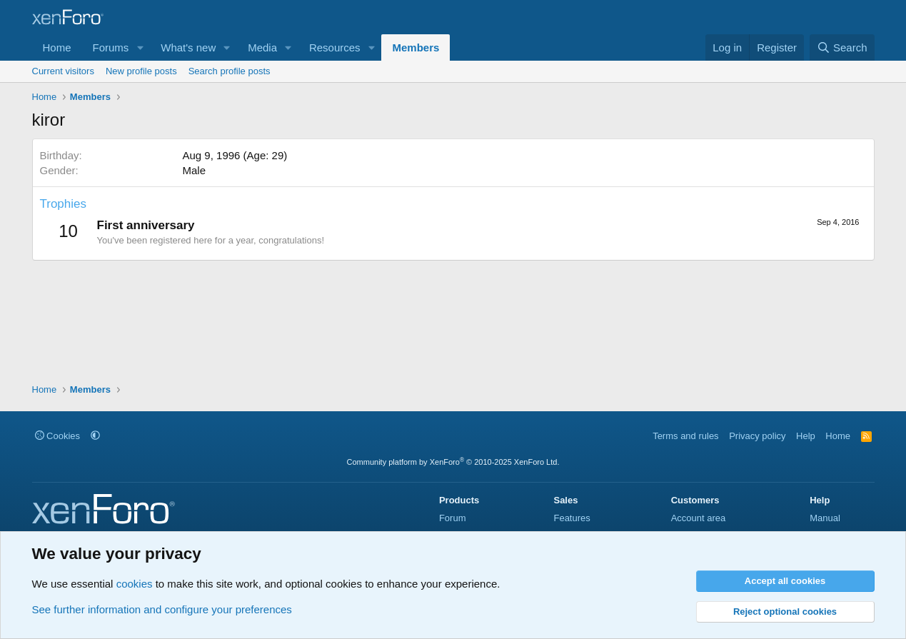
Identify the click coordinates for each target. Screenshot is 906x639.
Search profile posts (229, 71)
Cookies (58, 436)
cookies (134, 584)
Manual (825, 518)
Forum (452, 518)
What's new (188, 47)
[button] (140, 47)
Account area (698, 518)
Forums (111, 47)
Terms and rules (685, 436)
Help (805, 436)
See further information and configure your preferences (162, 609)
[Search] (842, 47)
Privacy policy (757, 436)
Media (262, 47)
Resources (335, 47)
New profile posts (141, 71)
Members (415, 47)
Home (57, 47)
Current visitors (63, 71)
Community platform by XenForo (453, 462)
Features (571, 518)
